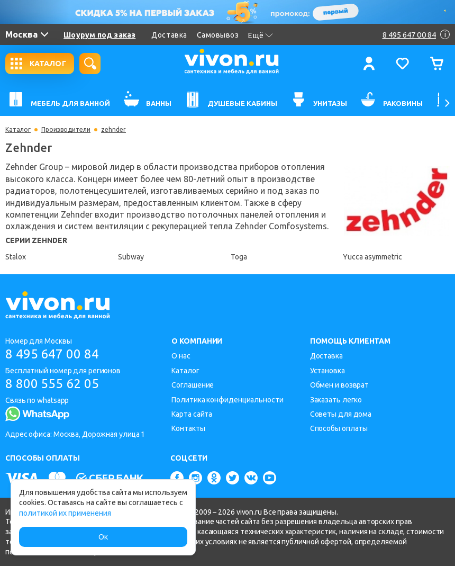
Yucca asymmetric (372, 257)
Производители (65, 130)
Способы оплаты (339, 428)
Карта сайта (191, 414)
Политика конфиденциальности (227, 400)
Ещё (260, 35)
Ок (103, 537)
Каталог (18, 130)
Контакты (188, 428)
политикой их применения (65, 513)
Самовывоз (218, 35)
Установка (327, 370)
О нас (180, 356)
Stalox (15, 257)
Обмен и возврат (339, 385)
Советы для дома (341, 414)
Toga (239, 257)
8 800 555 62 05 (52, 383)
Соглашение (192, 385)
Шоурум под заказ (99, 35)
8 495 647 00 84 (52, 354)
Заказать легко (336, 400)
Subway (131, 257)
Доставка (169, 35)
